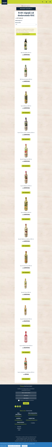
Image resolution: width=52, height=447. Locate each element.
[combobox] (26, 24)
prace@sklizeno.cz (18, 420)
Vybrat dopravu (26, 6)
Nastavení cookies (3, 445)
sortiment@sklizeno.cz (32, 414)
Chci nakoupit (26, 34)
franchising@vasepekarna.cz (20, 424)
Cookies (33, 422)
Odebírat (26, 403)
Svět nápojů (19, 18)
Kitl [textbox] (16, 24)
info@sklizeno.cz (18, 416)
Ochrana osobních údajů (19, 428)
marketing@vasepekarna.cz (31, 420)
